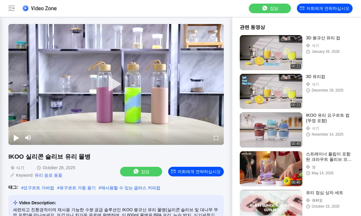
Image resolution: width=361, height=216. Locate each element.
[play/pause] (16, 137)
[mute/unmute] (28, 137)
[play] (116, 84)
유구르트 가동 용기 (78, 187)
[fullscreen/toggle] (216, 137)
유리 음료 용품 (48, 175)
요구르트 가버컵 (38, 187)
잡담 (269, 8)
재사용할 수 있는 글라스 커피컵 (131, 187)
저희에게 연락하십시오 (325, 8)
